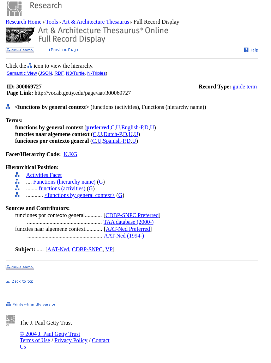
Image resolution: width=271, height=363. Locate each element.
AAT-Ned (58, 249)
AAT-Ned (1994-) (124, 236)
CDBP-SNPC (87, 249)
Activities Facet (44, 175)
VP (109, 249)
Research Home (24, 22)
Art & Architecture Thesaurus (96, 22)
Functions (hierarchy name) (64, 182)
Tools (52, 22)
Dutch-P (112, 134)
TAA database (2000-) (129, 222)
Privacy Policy (71, 340)
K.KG (70, 154)
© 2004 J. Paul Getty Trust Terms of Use (50, 337)
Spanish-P (114, 141)
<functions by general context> (79, 195)
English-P (132, 127)
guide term (245, 87)
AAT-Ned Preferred (128, 229)
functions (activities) (62, 188)
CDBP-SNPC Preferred (132, 215)
